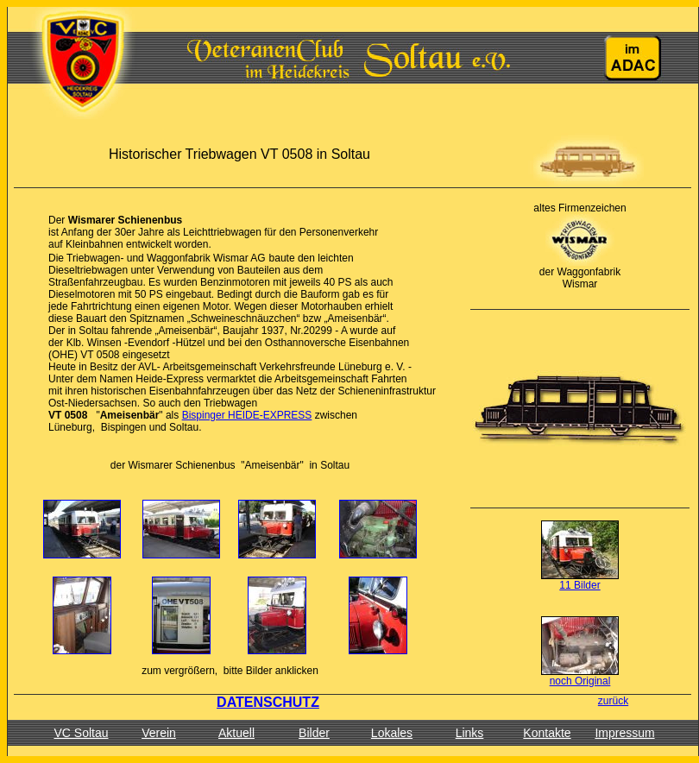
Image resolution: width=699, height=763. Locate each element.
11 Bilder (579, 585)
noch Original (580, 681)
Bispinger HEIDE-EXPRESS (247, 415)
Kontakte (546, 733)
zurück (613, 701)
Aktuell (236, 733)
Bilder (314, 733)
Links (470, 733)
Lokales (391, 733)
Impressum (624, 733)
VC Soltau (81, 733)
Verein (159, 733)
